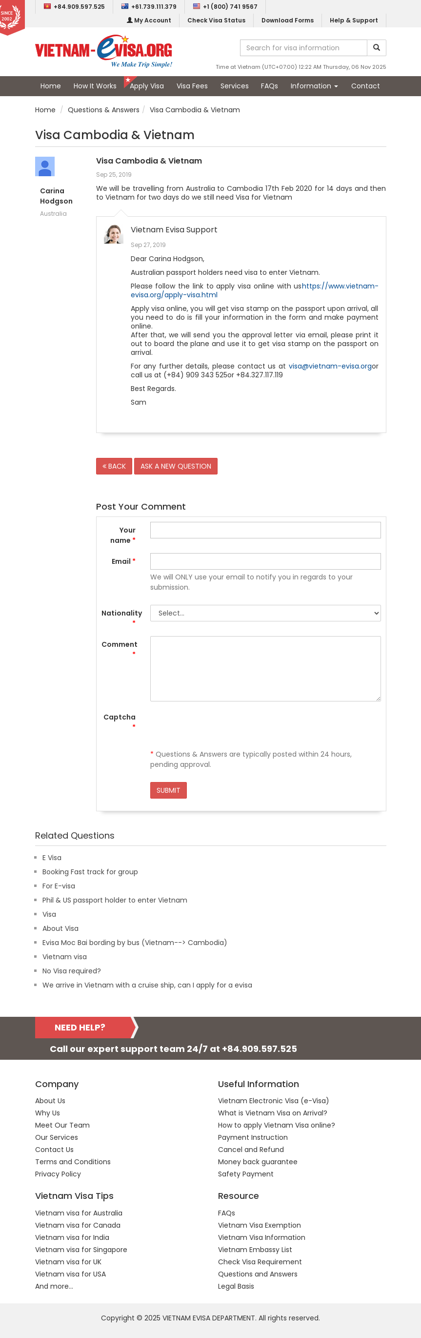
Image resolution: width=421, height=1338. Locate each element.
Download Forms (287, 20)
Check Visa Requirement (260, 1262)
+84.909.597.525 (74, 6)
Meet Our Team (62, 1125)
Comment (119, 649)
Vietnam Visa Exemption (259, 1225)
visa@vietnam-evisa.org (330, 366)
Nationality (121, 618)
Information (314, 86)
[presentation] (224, 728)
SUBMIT (168, 790)
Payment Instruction (253, 1137)
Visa (49, 914)
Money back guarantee (258, 1162)
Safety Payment (246, 1174)
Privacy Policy (58, 1174)
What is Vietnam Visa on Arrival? (272, 1113)
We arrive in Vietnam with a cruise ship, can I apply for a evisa (147, 985)
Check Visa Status (216, 20)
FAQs (269, 86)
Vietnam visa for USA (70, 1274)
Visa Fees (192, 86)
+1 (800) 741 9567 (225, 6)
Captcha (119, 722)
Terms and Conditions (73, 1162)
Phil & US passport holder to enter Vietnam (114, 900)
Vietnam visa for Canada (77, 1225)
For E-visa (58, 886)
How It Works (95, 86)
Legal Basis (236, 1286)
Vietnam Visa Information (261, 1237)
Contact (365, 86)
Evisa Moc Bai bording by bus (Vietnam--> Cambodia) (134, 942)
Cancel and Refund (251, 1149)
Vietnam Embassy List (255, 1250)
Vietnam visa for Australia (78, 1213)
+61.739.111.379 (149, 6)
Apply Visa (147, 86)
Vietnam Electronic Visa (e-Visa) (273, 1101)
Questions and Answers (258, 1274)
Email (124, 561)
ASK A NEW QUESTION (175, 466)
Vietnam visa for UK (68, 1262)
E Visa (51, 858)
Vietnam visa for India (72, 1237)
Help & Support (354, 20)
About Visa (60, 928)
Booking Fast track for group (90, 872)
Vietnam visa (64, 957)
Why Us (47, 1113)
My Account (149, 20)
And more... (54, 1286)
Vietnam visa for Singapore (81, 1250)
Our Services (56, 1137)
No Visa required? (71, 971)
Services (235, 86)
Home (50, 86)
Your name (123, 535)
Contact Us (54, 1149)
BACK (114, 466)
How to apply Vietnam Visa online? (276, 1125)
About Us (50, 1101)
